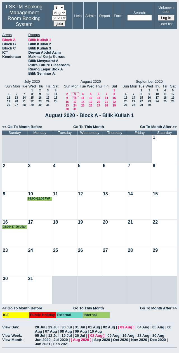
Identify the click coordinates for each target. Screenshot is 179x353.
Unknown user (166, 9)
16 (39, 97)
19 (8, 101)
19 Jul (67, 335)
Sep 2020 (102, 340)
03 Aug (126, 327)
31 (47, 104)
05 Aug (158, 327)
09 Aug (81, 331)
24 (47, 101)
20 (16, 101)
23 (39, 101)
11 (55, 94)
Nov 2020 (139, 340)
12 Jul (53, 335)
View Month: (12, 340)
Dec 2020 (158, 340)
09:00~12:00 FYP (39, 198)
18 (55, 97)
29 (32, 104)
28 (24, 104)
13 (16, 97)
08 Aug (66, 331)
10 (47, 94)
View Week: (12, 335)
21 (24, 101)
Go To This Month (88, 127)
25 (55, 101)
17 (47, 97)
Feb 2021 (61, 344)
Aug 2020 (81, 340)
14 (24, 97)
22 (32, 101)
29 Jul (53, 327)
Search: (139, 13)
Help (78, 16)
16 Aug (129, 335)
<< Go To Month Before (22, 127)
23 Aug (143, 335)
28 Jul (40, 327)
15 (32, 97)
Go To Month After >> (158, 127)
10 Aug (96, 331)
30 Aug (158, 335)
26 (8, 104)
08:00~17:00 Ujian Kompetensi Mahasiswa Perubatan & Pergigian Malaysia (14, 227)
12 (8, 97)
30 (39, 104)
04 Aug (143, 327)
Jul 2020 (60, 340)
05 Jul (40, 335)
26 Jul (80, 335)
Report (104, 16)
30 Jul (67, 327)
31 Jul (80, 327)
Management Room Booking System (24, 18)
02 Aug (109, 327)
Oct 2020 (120, 340)
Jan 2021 (42, 344)
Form (118, 16)
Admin (90, 16)
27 (16, 104)
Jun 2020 (43, 340)
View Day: (10, 327)
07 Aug (51, 331)
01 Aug (94, 327)
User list (166, 24)
